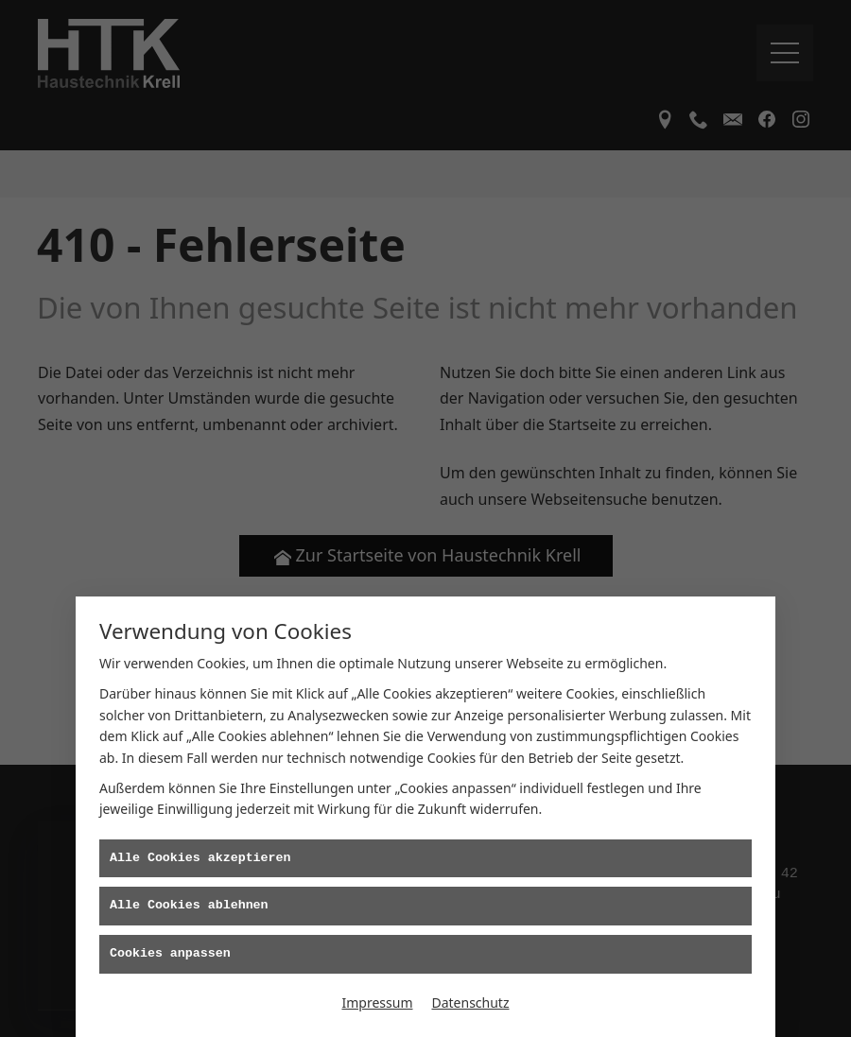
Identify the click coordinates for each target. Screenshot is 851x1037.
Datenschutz (470, 1002)
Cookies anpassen (170, 953)
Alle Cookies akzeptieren (200, 858)
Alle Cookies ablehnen (189, 905)
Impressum (376, 1002)
